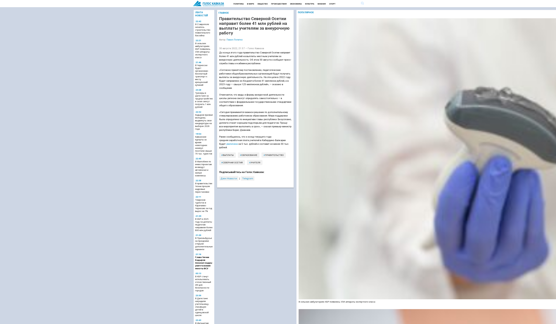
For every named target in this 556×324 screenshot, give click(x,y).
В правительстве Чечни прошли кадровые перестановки (203, 187)
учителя (255, 162)
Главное (223, 13)
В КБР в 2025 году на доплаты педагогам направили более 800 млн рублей (204, 224)
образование (249, 155)
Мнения (322, 4)
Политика (238, 4)
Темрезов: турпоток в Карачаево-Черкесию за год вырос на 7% (203, 205)
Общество (262, 4)
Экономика (296, 4)
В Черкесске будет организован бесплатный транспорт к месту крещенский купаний (201, 75)
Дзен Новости (229, 178)
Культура (309, 4)
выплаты (228, 155)
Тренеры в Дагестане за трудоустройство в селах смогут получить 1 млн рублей (204, 99)
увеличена (232, 143)
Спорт (332, 4)
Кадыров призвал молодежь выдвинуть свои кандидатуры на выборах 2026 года (204, 121)
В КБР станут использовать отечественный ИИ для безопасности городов (203, 283)
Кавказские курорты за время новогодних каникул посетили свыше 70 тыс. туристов (203, 145)
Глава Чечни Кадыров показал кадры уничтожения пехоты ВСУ (203, 263)
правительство (274, 155)
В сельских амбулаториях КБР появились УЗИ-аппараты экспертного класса (202, 50)
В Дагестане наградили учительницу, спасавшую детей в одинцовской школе (202, 307)
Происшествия (279, 4)
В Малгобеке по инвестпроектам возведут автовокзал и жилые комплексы (203, 168)
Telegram (247, 178)
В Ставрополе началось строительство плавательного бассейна (202, 30)
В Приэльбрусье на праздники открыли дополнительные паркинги (204, 244)
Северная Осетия (233, 162)
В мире (250, 4)
